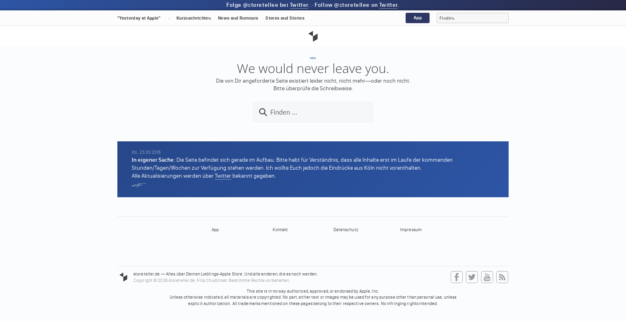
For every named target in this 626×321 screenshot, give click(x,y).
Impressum (411, 229)
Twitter (299, 5)
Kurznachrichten (193, 18)
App (418, 17)
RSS (502, 277)
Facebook (456, 277)
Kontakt (280, 229)
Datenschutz (345, 229)
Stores (285, 18)
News (238, 18)
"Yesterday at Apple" (139, 18)
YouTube (487, 277)
